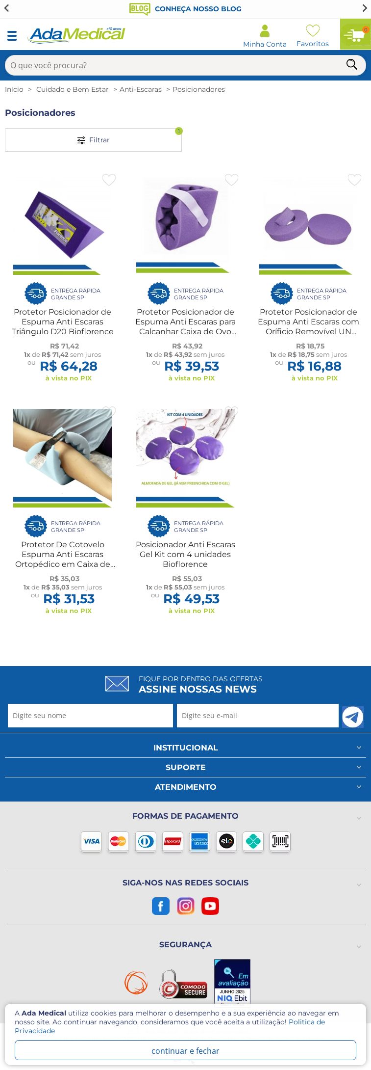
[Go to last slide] (7, 8)
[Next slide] (364, 8)
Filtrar (129, 136)
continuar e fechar (185, 1050)
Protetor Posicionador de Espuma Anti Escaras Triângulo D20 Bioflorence (63, 321)
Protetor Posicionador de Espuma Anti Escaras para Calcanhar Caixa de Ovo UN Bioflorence (185, 326)
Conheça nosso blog (185, 8)
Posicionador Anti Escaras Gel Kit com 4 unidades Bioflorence (185, 554)
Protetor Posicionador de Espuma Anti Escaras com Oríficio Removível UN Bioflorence (308, 326)
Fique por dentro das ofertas (201, 684)
